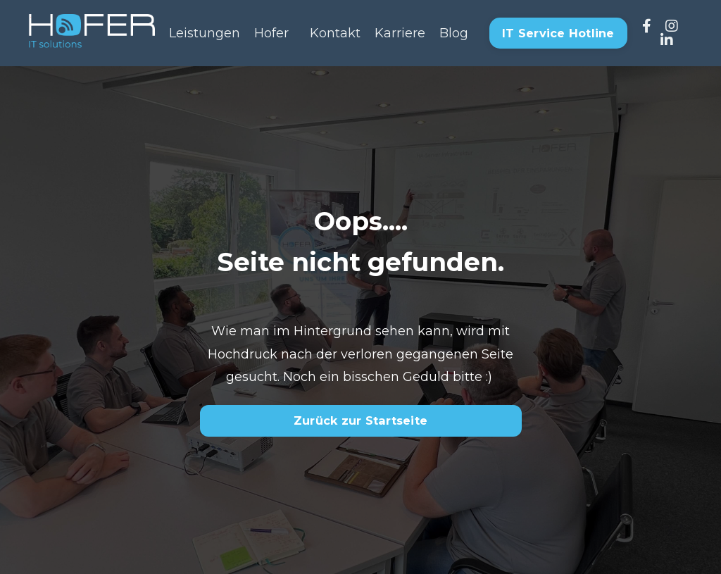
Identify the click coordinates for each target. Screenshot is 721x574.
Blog (453, 33)
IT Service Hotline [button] (558, 33)
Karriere (400, 33)
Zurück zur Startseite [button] (360, 420)
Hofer (271, 33)
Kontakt (335, 33)
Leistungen (204, 33)
